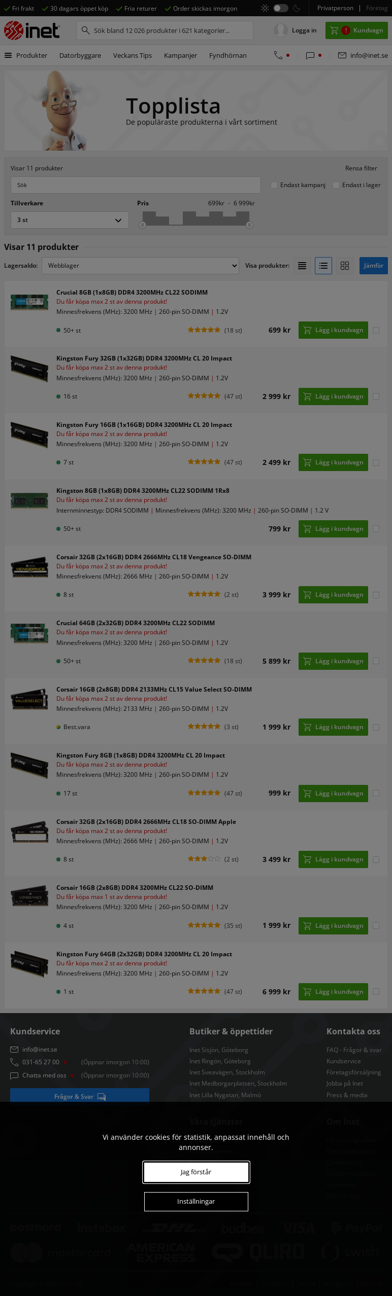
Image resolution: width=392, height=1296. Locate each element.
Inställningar (196, 1201)
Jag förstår (196, 1171)
